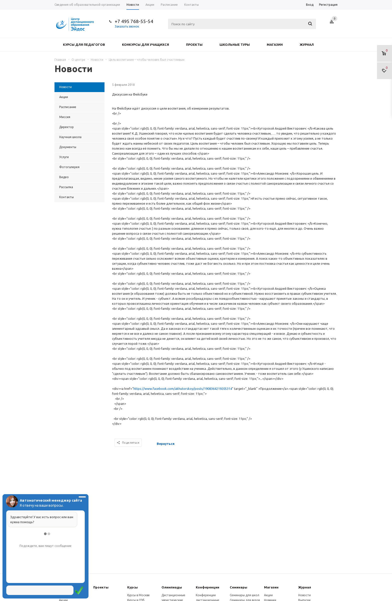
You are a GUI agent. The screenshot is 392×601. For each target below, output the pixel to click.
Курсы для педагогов (84, 44)
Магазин (275, 44)
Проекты (194, 44)
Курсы (132, 587)
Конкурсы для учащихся (145, 44)
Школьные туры (235, 44)
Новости (304, 595)
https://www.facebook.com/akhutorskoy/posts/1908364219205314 (183, 388)
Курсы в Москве (138, 595)
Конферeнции (207, 587)
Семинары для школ (244, 595)
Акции (268, 595)
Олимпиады (172, 587)
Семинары (238, 587)
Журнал (307, 44)
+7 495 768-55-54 (134, 21)
